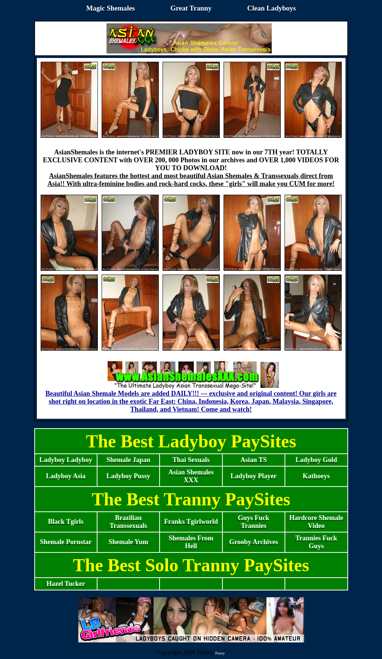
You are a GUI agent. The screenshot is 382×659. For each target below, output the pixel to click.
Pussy (220, 653)
